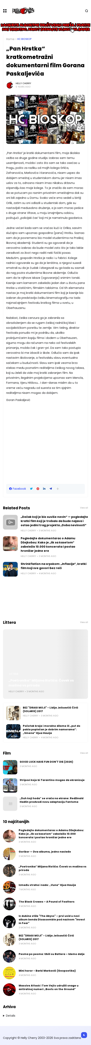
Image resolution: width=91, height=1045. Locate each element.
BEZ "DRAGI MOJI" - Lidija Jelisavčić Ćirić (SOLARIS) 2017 (50, 709)
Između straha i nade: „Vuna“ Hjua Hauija (47, 885)
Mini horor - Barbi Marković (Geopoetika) (47, 970)
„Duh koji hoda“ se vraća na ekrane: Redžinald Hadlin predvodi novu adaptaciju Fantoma (51, 800)
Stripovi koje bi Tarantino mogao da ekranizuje (52, 780)
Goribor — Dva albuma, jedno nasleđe (45, 851)
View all (84, 507)
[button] (58, 489)
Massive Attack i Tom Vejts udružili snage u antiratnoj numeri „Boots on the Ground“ (48, 987)
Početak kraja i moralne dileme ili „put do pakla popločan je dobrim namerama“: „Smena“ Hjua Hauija (51, 729)
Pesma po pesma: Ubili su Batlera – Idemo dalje (52, 954)
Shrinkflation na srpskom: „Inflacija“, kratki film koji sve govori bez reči (53, 566)
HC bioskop (24, 39)
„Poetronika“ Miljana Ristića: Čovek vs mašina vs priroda (41, 683)
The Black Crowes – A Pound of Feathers (47, 901)
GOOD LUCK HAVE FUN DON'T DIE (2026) (46, 761)
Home (10, 39)
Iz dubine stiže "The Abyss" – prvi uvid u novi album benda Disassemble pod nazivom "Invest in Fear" (52, 919)
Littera (13, 674)
